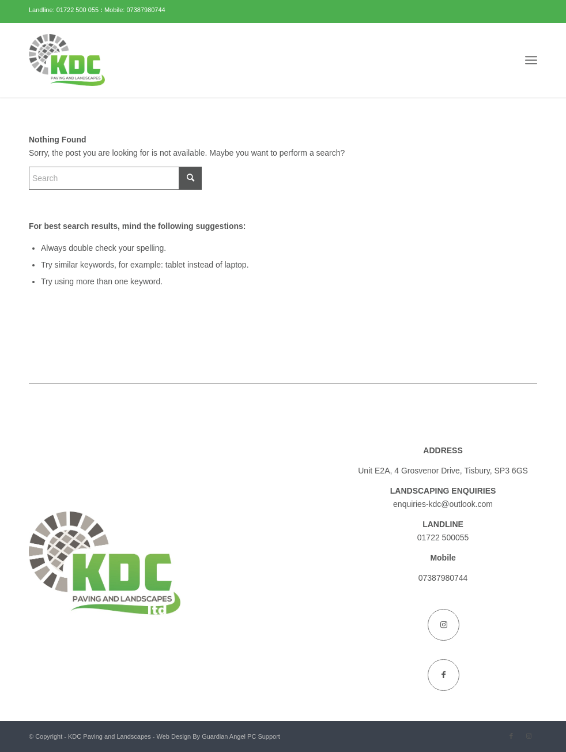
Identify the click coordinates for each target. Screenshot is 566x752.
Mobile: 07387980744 (134, 9)
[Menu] (531, 60)
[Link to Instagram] (443, 625)
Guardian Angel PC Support (241, 736)
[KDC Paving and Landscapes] (67, 60)
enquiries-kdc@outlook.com (443, 504)
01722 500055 (443, 537)
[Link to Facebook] (443, 675)
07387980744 (443, 577)
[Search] (115, 178)
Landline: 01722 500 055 (64, 9)
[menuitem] (531, 60)
